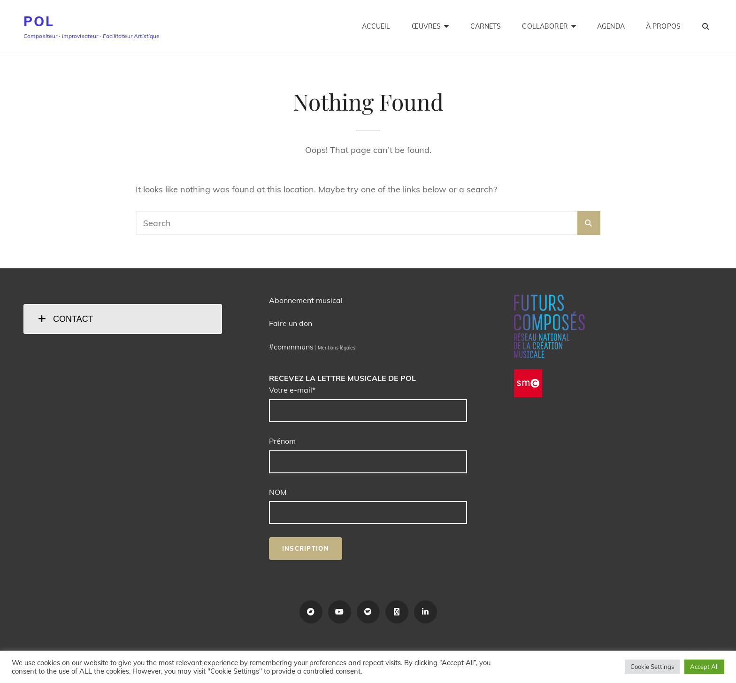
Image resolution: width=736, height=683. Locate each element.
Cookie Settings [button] (652, 666)
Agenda (611, 26)
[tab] (123, 319)
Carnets (485, 26)
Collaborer (544, 26)
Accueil (376, 26)
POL (38, 21)
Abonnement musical (306, 300)
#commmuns (291, 346)
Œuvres (426, 26)
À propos (663, 26)
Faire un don (290, 323)
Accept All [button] (704, 666)
